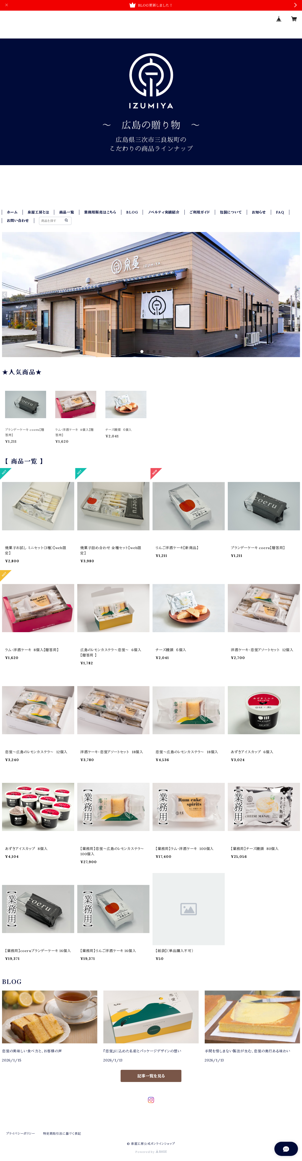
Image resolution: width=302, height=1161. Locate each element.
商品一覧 (66, 212)
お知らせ (259, 212)
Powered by (151, 1152)
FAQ (280, 212)
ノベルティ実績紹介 (164, 212)
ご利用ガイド (200, 212)
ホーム (12, 212)
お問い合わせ (18, 220)
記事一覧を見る (151, 1075)
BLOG (132, 212)
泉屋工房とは (38, 212)
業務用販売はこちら (100, 212)
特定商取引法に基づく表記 (62, 1133)
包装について (231, 212)
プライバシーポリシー (20, 1133)
